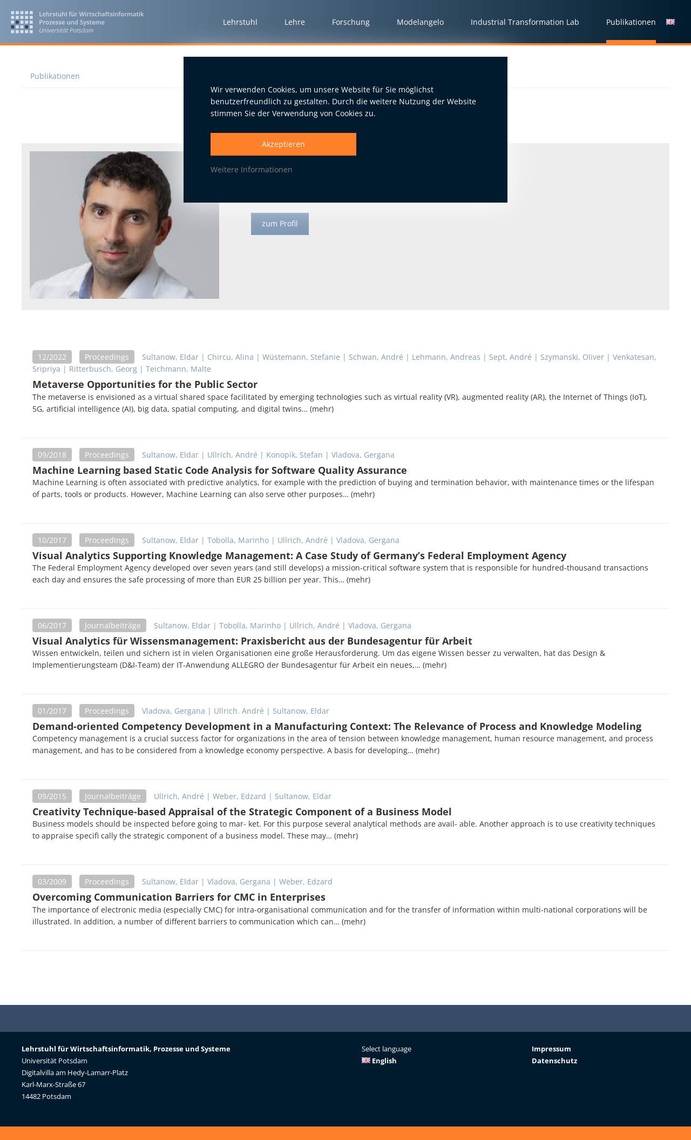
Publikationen (55, 76)
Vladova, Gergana (363, 455)
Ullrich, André (232, 455)
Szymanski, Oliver (572, 357)
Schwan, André (376, 357)
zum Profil (280, 224)
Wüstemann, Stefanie (301, 357)
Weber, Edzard (239, 796)
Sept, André (510, 357)
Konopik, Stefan (294, 455)
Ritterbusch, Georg (103, 369)
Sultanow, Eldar (170, 357)
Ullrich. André (239, 711)
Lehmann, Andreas (446, 357)
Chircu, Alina (230, 357)
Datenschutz (554, 1060)
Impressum (551, 1049)
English (379, 1060)
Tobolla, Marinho (238, 540)
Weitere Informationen (252, 169)
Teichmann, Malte (178, 369)
